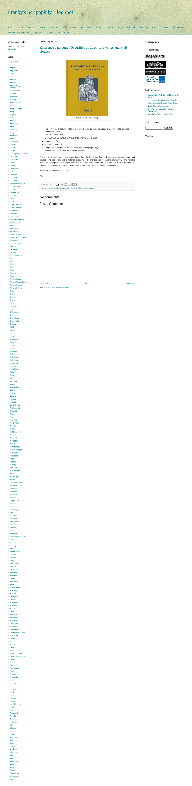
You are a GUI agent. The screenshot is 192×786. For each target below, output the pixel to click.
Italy (11, 378)
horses (13, 345)
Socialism (14, 623)
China (12, 166)
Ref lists (156, 27)
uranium (13, 734)
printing (13, 546)
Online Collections (126, 27)
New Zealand (15, 453)
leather (13, 393)
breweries (50, 188)
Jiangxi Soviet (15, 387)
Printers (110, 27)
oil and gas (14, 477)
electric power (15, 234)
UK (11, 725)
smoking (13, 620)
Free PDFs (86, 27)
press (12, 540)
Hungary (13, 351)
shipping (13, 602)
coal (11, 172)
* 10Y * (67, 33)
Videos (73, 27)
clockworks (14, 169)
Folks (166, 27)
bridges (13, 133)
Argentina (14, 71)
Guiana (13, 324)
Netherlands (15, 447)
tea (11, 680)
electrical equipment (18, 237)
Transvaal (14, 713)
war (11, 755)
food (12, 270)
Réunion (13, 573)
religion (13, 567)
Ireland (13, 372)
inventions (14, 369)
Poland (13, 528)
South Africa (15, 629)
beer (12, 106)
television (14, 689)
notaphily (13, 468)
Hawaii (13, 330)
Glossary (144, 27)
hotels (12, 348)
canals (12, 148)
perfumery (14, 510)
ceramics (13, 157)
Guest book (178, 27)
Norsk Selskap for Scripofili (158, 106)
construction (15, 186)
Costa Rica (14, 192)
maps (12, 417)
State (12, 647)
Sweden (13, 665)
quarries (13, 555)
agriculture (14, 62)
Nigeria (13, 462)
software (13, 626)
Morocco (13, 441)
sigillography (15, 614)
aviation (13, 94)
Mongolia (13, 438)
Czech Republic (76, 188)
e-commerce (15, 222)
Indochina (14, 357)
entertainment (15, 243)
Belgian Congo (16, 109)
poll (11, 531)
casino (12, 151)
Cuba (12, 198)
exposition (14, 252)
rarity (12, 561)
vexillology (14, 749)
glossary (13, 306)
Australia (13, 80)
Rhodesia (14, 576)
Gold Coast (14, 312)
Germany (13, 297)
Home (10, 27)
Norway (13, 465)
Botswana (14, 124)
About (20, 27)
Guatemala (14, 321)
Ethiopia (13, 246)
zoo (11, 779)
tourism (13, 701)
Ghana (13, 300)
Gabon (13, 294)
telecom (13, 683)
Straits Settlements (17, 656)
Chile (12, 163)
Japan (12, 384)
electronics (14, 240)
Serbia (12, 599)
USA (12, 743)
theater (13, 695)
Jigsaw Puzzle (53, 33)
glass (12, 303)
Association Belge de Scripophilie (161, 114)
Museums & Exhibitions (18, 33)
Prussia (13, 549)
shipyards (14, 605)
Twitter (42, 27)
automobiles (15, 91)
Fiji (11, 258)
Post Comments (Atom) (59, 288)
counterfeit (14, 195)
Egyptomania (15, 228)
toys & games (15, 704)
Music (12, 444)
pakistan (13, 486)
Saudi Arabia (15, 587)
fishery (12, 267)
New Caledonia (16, 450)
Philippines (14, 522)
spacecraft (14, 635)
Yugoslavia (14, 773)
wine (12, 764)
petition (13, 516)
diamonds (14, 216)
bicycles (13, 115)
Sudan (12, 659)
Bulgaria (13, 136)
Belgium (13, 112)
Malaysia (13, 411)
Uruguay (13, 737)
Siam (12, 611)
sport (12, 641)
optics (12, 480)
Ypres (12, 770)
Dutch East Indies (17, 219)
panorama (14, 495)
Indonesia (14, 360)
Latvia (12, 390)
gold (12, 309)
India (12, 354)
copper (13, 189)
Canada (13, 145)
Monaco (13, 435)
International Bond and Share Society (162, 100)
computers (14, 178)
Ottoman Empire (16, 483)
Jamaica (13, 381)
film (11, 261)
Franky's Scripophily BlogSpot (40, 12)
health (12, 333)
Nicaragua (14, 456)
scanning (13, 590)
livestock (13, 402)
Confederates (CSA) (18, 183)
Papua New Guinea (18, 501)
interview (13, 366)
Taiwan (13, 674)
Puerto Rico (14, 552)
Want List (53, 27)
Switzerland (14, 668)
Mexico (13, 426)
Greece (13, 315)
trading (13, 707)
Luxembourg (15, 405)
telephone (14, 686)
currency (13, 201)
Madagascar (15, 408)
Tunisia (13, 716)
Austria (13, 83)
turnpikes (13, 722)
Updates (31, 27)
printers (13, 543)
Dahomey (14, 210)
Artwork (99, 27)
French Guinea (16, 288)
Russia (13, 584)
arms (12, 74)
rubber (12, 579)
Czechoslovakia (88, 188)
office (12, 474)
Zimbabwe (14, 776)
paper (12, 498)
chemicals (14, 160)
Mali (11, 414)
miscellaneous (15, 432)
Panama (13, 492)
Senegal (13, 596)
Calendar (38, 33)
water (12, 758)
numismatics (15, 471)
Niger (12, 459)
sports (12, 644)
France (13, 276)
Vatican (13, 746)
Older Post (130, 283)
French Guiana (16, 285)
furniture (13, 291)
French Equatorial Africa (19, 282)
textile (12, 692)
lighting (13, 399)
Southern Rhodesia (17, 632)
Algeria (13, 68)
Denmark (13, 213)
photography (15, 525)
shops (12, 608)
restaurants (14, 570)
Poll (64, 27)
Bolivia (12, 121)
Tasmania (14, 677)
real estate (14, 564)
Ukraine (13, 728)
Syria (12, 671)
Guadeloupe (15, 318)
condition (13, 180)
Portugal (13, 534)
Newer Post (45, 283)
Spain (12, 638)
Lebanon (13, 396)
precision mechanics (18, 537)
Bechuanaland (15, 103)
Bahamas (14, 97)
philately (13, 519)
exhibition (14, 249)
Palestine (13, 489)
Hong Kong (14, 342)
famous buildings (16, 255)
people (13, 507)
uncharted (14, 731)
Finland (13, 264)
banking (13, 100)
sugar (12, 662)
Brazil (12, 127)
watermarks (14, 761)
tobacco (13, 698)
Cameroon (14, 142)
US (11, 740)
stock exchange (16, 653)
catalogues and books (62, 188)
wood (12, 767)
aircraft (13, 65)
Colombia (14, 175)
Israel (12, 375)
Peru (12, 513)
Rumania (13, 582)
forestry (13, 273)
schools (13, 593)
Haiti (12, 327)
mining (12, 429)
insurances (14, 363)
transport (13, 710)
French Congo (15, 279)
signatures (14, 617)
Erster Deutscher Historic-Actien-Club (162, 103)
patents (13, 504)
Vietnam (13, 752)
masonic (13, 420)
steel (12, 650)
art (11, 77)
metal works (15, 423)
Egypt (12, 225)
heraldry (13, 336)
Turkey (13, 719)
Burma (12, 139)
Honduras (14, 339)
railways (13, 558)
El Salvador (14, 231)
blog (12, 118)
